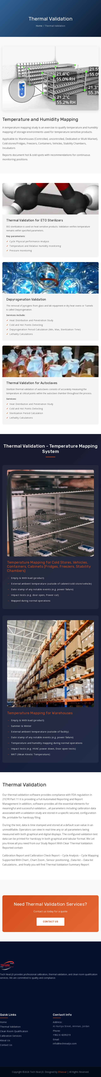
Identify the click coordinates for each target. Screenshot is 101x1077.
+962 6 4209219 (62, 1034)
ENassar (62, 1071)
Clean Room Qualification (14, 1031)
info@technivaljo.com (65, 1043)
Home (39, 25)
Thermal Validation (10, 1026)
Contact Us (50, 921)
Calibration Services (10, 1035)
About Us (5, 1040)
